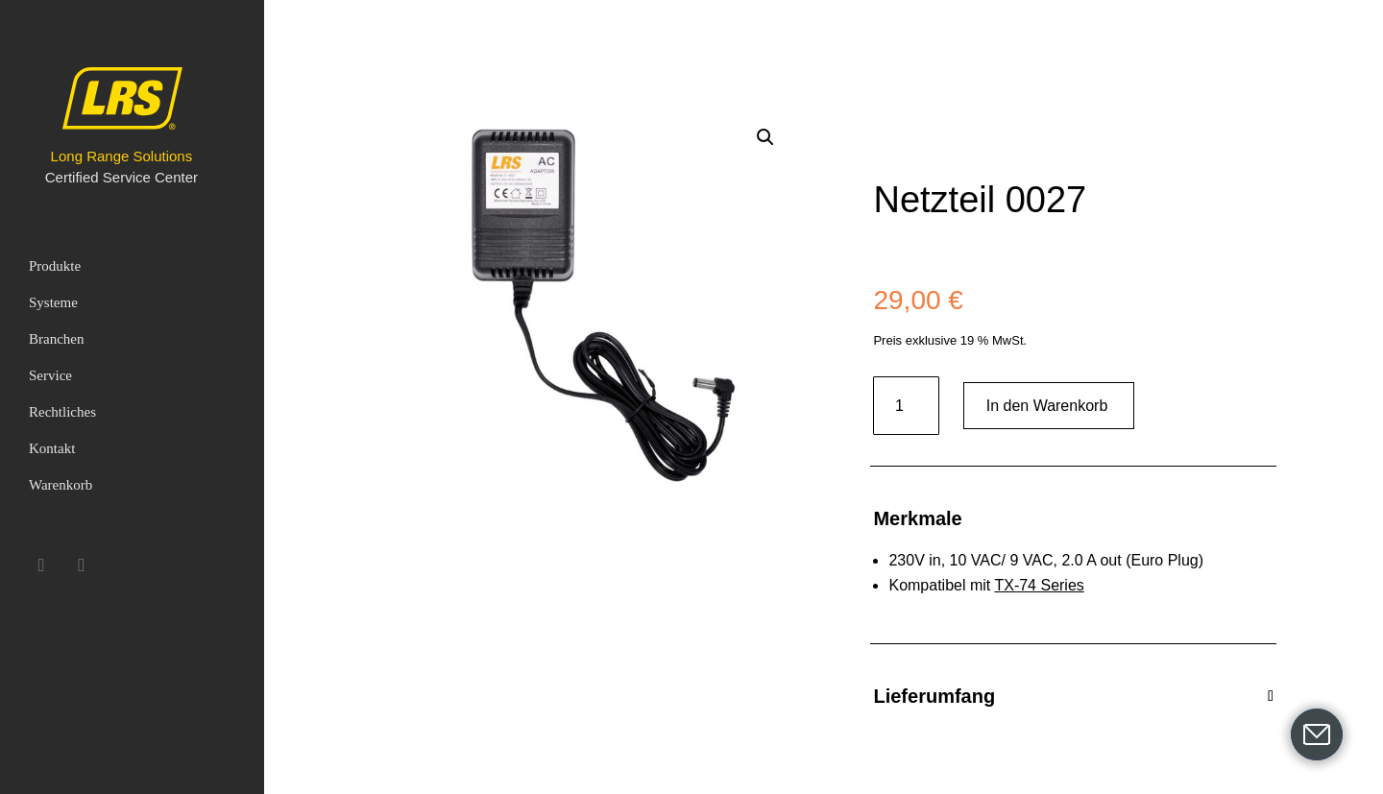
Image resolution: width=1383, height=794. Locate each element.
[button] (765, 137)
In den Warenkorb (1047, 405)
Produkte (55, 266)
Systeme (53, 302)
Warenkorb (60, 485)
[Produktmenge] (906, 405)
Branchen (56, 339)
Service (50, 375)
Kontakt (52, 448)
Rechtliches (62, 412)
